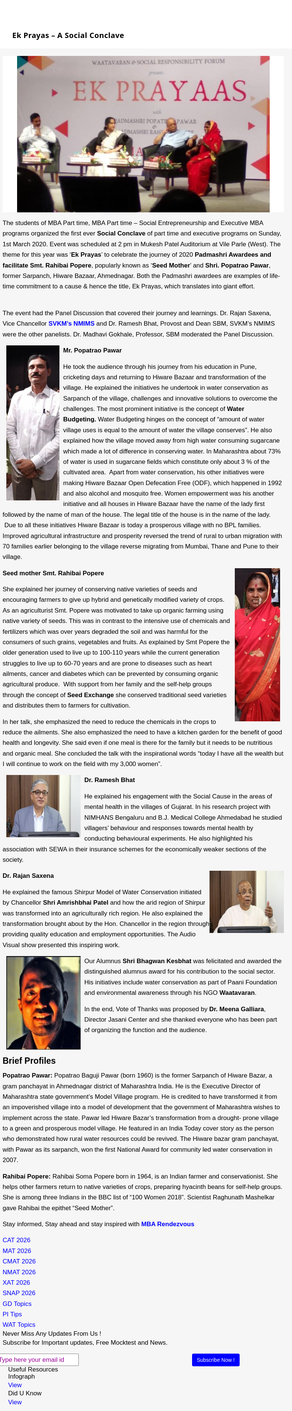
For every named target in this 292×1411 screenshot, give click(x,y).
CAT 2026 (16, 1240)
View (15, 1385)
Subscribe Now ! (216, 1360)
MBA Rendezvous (168, 1224)
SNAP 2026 (19, 1293)
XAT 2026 (16, 1282)
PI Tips (12, 1314)
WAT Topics (19, 1324)
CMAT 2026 (19, 1261)
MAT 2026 (17, 1251)
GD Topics (17, 1303)
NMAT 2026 (19, 1272)
